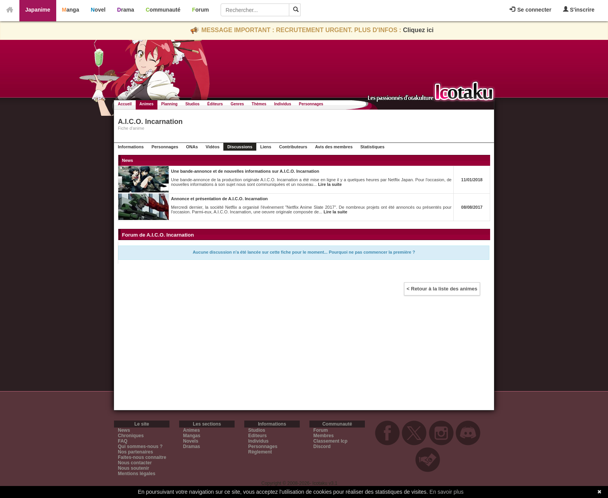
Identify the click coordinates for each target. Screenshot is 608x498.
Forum (200, 10)
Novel (98, 10)
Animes (147, 104)
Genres (237, 104)
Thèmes (259, 104)
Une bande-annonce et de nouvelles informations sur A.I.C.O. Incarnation (245, 171)
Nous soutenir (133, 468)
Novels (190, 441)
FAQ (123, 441)
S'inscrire (578, 9)
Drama (125, 10)
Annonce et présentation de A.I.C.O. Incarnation (219, 198)
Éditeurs (215, 104)
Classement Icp (330, 441)
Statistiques (372, 146)
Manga (70, 10)
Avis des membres (333, 146)
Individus (282, 104)
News (124, 430)
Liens (265, 146)
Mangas (191, 435)
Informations (131, 146)
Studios (192, 104)
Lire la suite (330, 184)
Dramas (191, 446)
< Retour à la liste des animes (442, 289)
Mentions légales (136, 473)
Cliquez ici (418, 30)
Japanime (37, 10)
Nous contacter (135, 462)
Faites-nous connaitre (142, 457)
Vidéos (212, 146)
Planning (169, 104)
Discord (322, 446)
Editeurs (257, 435)
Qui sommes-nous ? (140, 446)
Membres (323, 435)
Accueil (125, 104)
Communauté (163, 10)
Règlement (260, 452)
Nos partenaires (135, 452)
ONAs (192, 146)
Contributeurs (293, 146)
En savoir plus (447, 492)
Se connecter (530, 10)
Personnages (311, 104)
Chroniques (131, 435)
